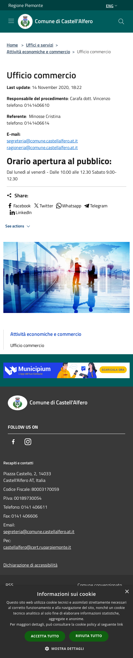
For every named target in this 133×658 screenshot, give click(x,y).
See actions (18, 226)
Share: (17, 196)
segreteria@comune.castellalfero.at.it (42, 140)
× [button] (127, 592)
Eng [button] (112, 6)
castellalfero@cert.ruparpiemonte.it (37, 547)
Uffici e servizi (39, 45)
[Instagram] (27, 441)
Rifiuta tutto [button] (89, 635)
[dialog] (66, 622)
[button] (66, 648)
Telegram (95, 205)
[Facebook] (13, 441)
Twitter (43, 205)
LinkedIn (20, 212)
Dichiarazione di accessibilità (30, 565)
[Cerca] (121, 21)
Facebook (19, 205)
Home (12, 45)
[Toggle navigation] (11, 21)
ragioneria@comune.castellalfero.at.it (42, 147)
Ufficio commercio (27, 345)
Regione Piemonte (25, 5)
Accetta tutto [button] (45, 636)
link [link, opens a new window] (120, 624)
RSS (9, 585)
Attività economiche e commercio (38, 51)
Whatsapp (68, 205)
